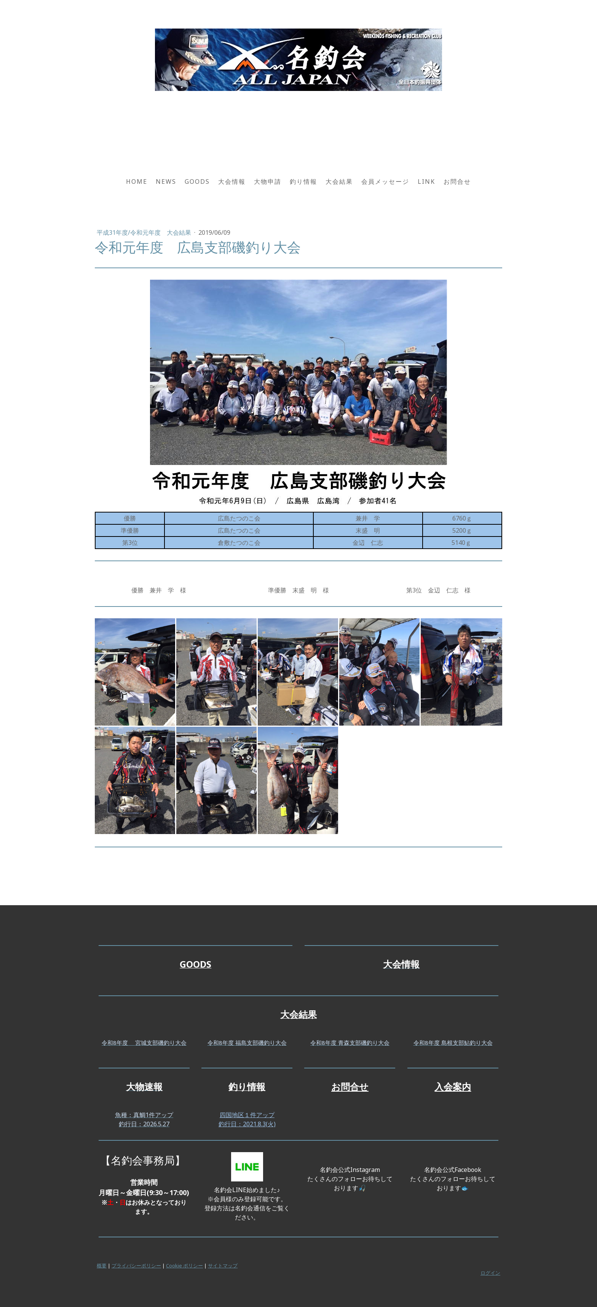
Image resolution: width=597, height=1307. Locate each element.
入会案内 (452, 1086)
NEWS (166, 181)
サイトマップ (223, 1265)
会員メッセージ (385, 181)
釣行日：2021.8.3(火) (247, 1124)
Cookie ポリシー (184, 1265)
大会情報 (232, 181)
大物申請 (267, 181)
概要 (102, 1265)
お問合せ (457, 181)
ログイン (490, 1272)
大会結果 (339, 181)
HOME (136, 181)
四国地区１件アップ (247, 1115)
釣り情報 (303, 181)
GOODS (197, 181)
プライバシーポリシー (136, 1265)
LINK (426, 181)
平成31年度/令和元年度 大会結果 (145, 232)
